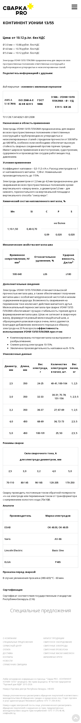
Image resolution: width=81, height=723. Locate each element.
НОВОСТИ (8, 660)
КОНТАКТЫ (8, 657)
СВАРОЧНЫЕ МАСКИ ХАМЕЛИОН (58, 653)
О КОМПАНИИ (9, 638)
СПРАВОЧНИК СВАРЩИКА (15, 664)
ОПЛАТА (6, 649)
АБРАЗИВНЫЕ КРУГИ (52, 657)
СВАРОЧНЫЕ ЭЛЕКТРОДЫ (55, 645)
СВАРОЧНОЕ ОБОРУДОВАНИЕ (57, 642)
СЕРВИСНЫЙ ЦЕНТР (12, 645)
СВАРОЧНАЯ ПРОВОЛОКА (55, 649)
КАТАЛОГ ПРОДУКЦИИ (53, 638)
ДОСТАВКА (8, 653)
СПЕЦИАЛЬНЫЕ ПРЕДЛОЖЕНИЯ (18, 642)
